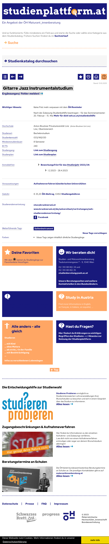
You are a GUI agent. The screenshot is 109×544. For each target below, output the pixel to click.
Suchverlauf (61, 35)
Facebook (41, 217)
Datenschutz (10, 503)
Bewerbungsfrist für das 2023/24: (65, 164)
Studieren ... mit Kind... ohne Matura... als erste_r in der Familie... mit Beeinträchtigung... (18, 346)
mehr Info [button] (95, 540)
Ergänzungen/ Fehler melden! (20, 93)
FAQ (44, 503)
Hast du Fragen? (80, 326)
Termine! (19, 297)
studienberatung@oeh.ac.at (73, 273)
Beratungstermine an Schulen (24, 462)
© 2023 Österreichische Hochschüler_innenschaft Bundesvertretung (94, 518)
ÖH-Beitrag (48, 194)
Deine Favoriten (25, 252)
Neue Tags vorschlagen (95, 233)
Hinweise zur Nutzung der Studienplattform (80, 337)
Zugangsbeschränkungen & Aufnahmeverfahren (38, 427)
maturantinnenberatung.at (69, 473)
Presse (29, 503)
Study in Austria (79, 297)
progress (51, 514)
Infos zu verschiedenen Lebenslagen (24, 360)
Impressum (61, 503)
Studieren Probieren (66, 393)
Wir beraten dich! (80, 252)
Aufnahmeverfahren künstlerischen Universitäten (60, 183)
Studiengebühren (70, 194)
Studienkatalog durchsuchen (32, 61)
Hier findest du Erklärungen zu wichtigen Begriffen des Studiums (80, 335)
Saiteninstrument (43, 228)
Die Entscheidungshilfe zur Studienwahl (32, 387)
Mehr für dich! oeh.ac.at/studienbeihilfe (74, 115)
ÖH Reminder (75, 107)
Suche (13, 42)
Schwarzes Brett (26, 517)
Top (56, 369)
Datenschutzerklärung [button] (15, 542)
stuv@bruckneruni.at (45, 205)
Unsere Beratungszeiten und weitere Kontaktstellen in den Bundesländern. (78, 282)
